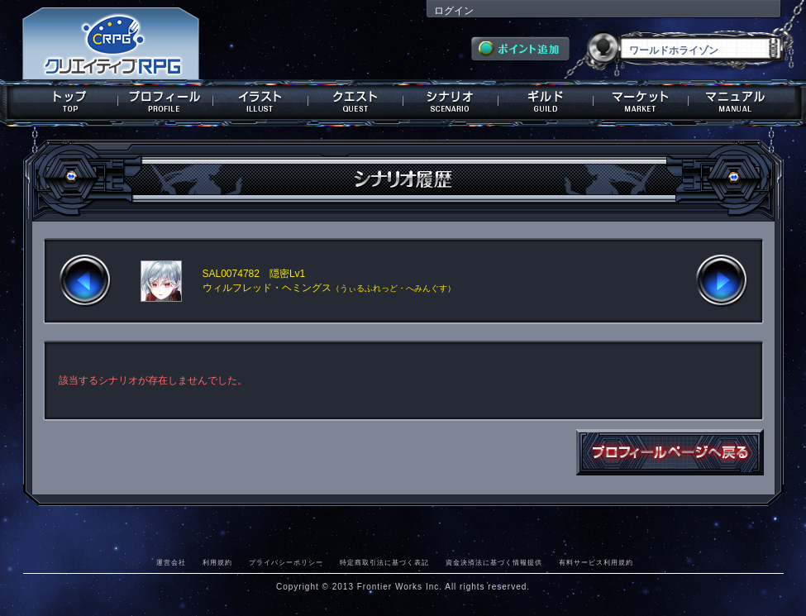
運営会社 (171, 562)
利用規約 (217, 562)
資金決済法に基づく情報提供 (494, 562)
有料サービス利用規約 (596, 562)
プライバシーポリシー (286, 562)
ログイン (454, 11)
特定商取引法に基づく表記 (384, 562)
